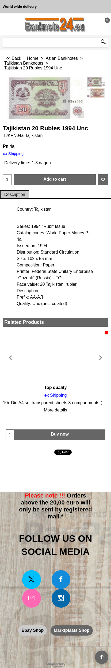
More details (55, 410)
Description (14, 194)
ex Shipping (13, 153)
